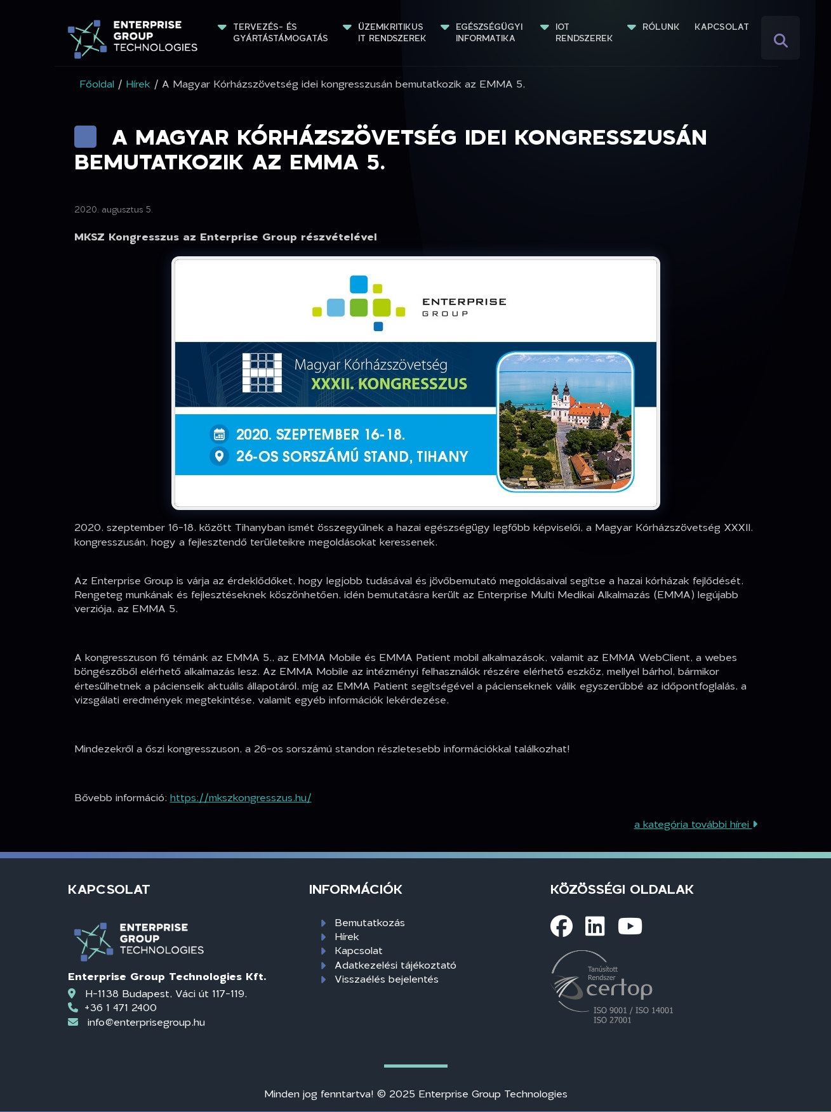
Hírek (347, 936)
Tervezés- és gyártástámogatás (280, 32)
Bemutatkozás (370, 922)
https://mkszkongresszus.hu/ (241, 797)
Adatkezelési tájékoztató (395, 964)
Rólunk (661, 26)
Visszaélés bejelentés (387, 978)
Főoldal (96, 83)
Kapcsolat (722, 26)
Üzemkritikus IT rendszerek (392, 32)
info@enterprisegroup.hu (146, 1021)
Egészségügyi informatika (491, 32)
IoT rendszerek (584, 32)
